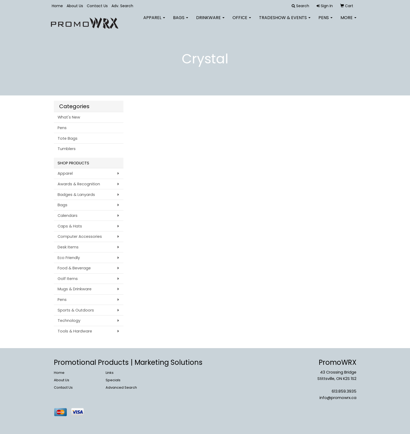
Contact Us (97, 5)
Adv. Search (122, 5)
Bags (180, 21)
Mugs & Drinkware (75, 289)
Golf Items (68, 278)
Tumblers (67, 148)
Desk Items (68, 247)
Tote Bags (67, 138)
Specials (113, 380)
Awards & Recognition (79, 184)
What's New (69, 117)
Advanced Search (121, 387)
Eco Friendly (69, 257)
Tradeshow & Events (284, 21)
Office (241, 21)
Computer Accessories (80, 236)
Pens (325, 21)
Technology (69, 320)
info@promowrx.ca (338, 397)
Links (110, 372)
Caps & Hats (70, 226)
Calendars (67, 215)
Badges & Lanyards (76, 194)
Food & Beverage (74, 268)
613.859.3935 (344, 391)
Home (57, 5)
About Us (75, 5)
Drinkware (210, 21)
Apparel (154, 21)
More (348, 21)
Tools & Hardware (75, 331)
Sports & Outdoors (76, 310)
